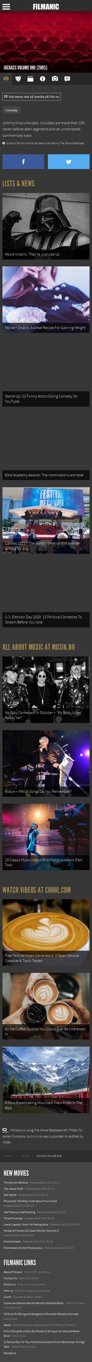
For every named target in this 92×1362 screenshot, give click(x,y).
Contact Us (10, 1278)
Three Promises (13, 1218)
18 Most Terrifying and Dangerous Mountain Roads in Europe (41, 1314)
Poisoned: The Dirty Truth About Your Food (30, 1201)
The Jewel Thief (13, 1188)
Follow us (10, 1284)
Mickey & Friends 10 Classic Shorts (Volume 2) (31, 1230)
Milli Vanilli (10, 1195)
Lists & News (18, 183)
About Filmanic (13, 1272)
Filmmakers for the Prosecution (23, 1248)
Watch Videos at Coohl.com (36, 890)
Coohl (7, 1297)
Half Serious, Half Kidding (19, 1212)
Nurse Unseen (12, 1241)
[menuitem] (8, 1156)
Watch (7, 1325)
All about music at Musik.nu (38, 647)
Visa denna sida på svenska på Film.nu (31, 97)
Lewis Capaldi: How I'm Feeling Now (26, 1224)
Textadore (10, 1353)
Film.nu (8, 1291)
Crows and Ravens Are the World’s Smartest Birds (34, 1303)
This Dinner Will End (16, 1182)
